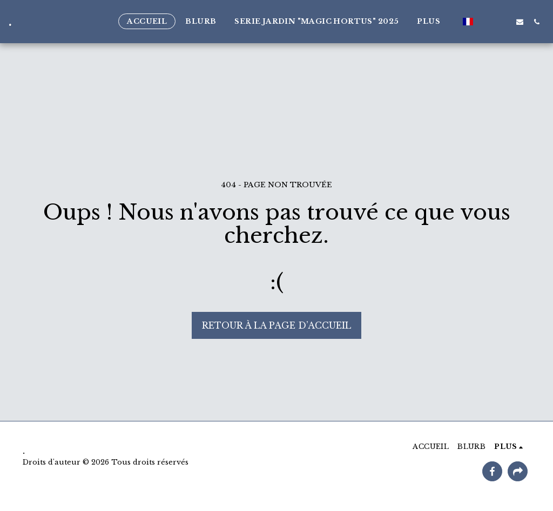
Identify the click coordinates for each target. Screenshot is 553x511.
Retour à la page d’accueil (276, 325)
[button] (486, 21)
